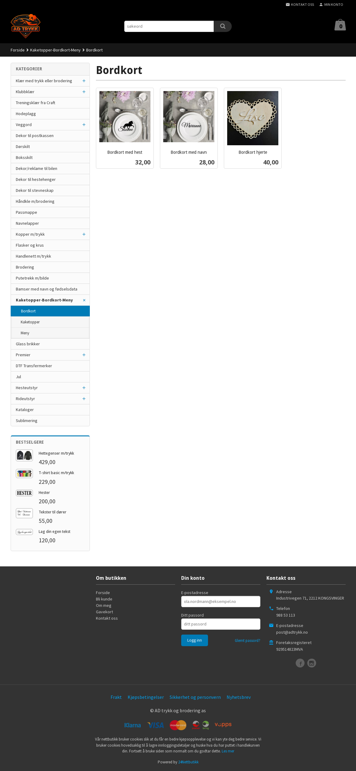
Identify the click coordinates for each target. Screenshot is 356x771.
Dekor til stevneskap (35, 190)
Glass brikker (28, 344)
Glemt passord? (247, 640)
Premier (23, 354)
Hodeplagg (26, 113)
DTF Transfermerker (34, 365)
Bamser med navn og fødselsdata (46, 289)
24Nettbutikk (188, 762)
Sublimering (26, 420)
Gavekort (104, 611)
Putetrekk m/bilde (32, 278)
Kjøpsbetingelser (146, 697)
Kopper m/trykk (30, 234)
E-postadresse (194, 592)
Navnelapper (27, 223)
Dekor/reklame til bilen (36, 168)
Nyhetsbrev (239, 697)
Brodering (25, 267)
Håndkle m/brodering (35, 201)
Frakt (116, 697)
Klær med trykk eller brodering (44, 80)
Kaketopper (30, 322)
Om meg (103, 605)
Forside (18, 50)
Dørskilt (23, 146)
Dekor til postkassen (35, 135)
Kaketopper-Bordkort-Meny (44, 300)
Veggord (24, 124)
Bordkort (28, 311)
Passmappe (26, 212)
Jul (18, 376)
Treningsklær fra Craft (35, 102)
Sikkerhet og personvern (195, 697)
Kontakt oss (107, 618)
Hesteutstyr (27, 387)
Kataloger (25, 409)
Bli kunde (104, 599)
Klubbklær (25, 91)
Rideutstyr (25, 398)
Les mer (228, 751)
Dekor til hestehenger (36, 179)
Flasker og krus (30, 245)
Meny (25, 333)
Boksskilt (24, 157)
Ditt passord (192, 615)
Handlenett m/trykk (33, 256)
